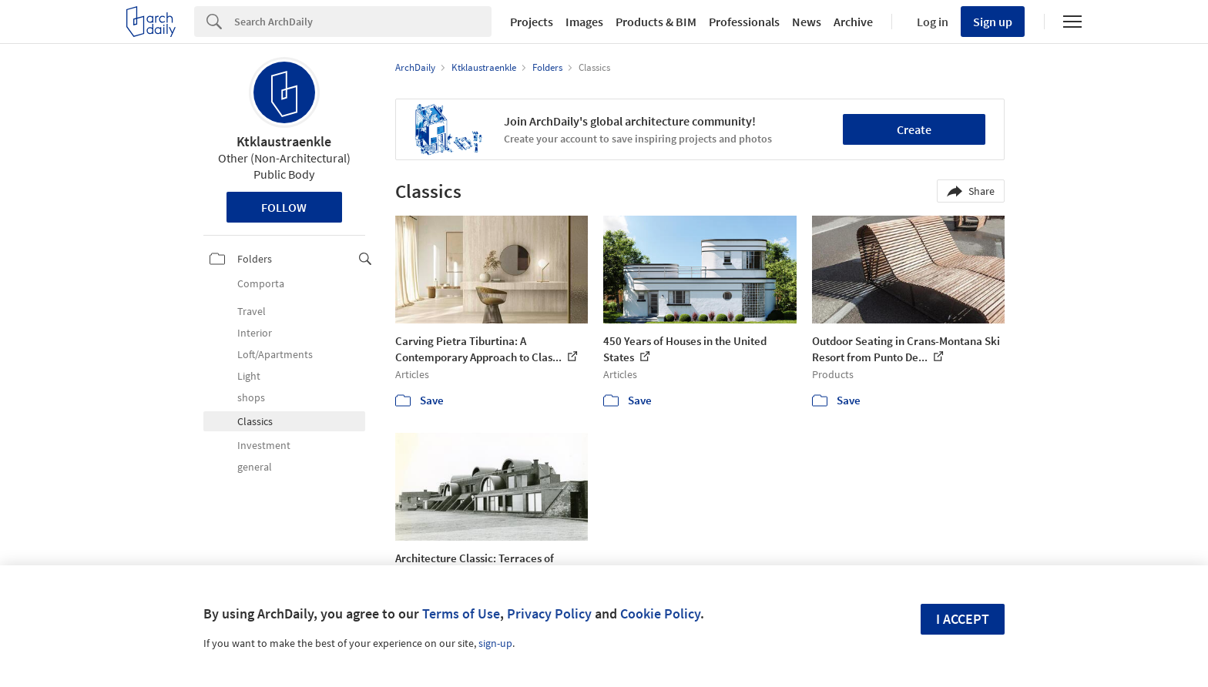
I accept (962, 619)
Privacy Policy (549, 613)
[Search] (363, 21)
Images (584, 21)
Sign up (992, 21)
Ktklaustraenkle (284, 141)
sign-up (495, 643)
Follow (284, 207)
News (806, 21)
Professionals (744, 21)
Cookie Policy (660, 613)
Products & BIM (656, 21)
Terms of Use (461, 613)
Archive (853, 21)
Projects (531, 21)
